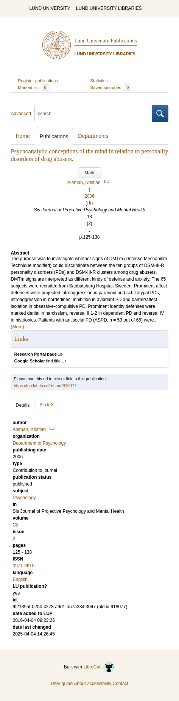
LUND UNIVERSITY (49, 8)
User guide (62, 683)
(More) (17, 326)
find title (37, 361)
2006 (89, 196)
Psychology (24, 497)
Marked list (33, 87)
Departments (93, 136)
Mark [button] (89, 172)
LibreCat (99, 667)
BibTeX (46, 404)
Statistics (99, 80)
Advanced (21, 113)
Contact (120, 683)
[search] (93, 113)
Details (23, 405)
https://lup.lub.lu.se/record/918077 (45, 385)
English (20, 579)
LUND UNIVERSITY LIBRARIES (109, 8)
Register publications (38, 80)
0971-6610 (23, 565)
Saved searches (111, 87)
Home (23, 136)
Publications (54, 136)
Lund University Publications (106, 41)
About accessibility (92, 683)
